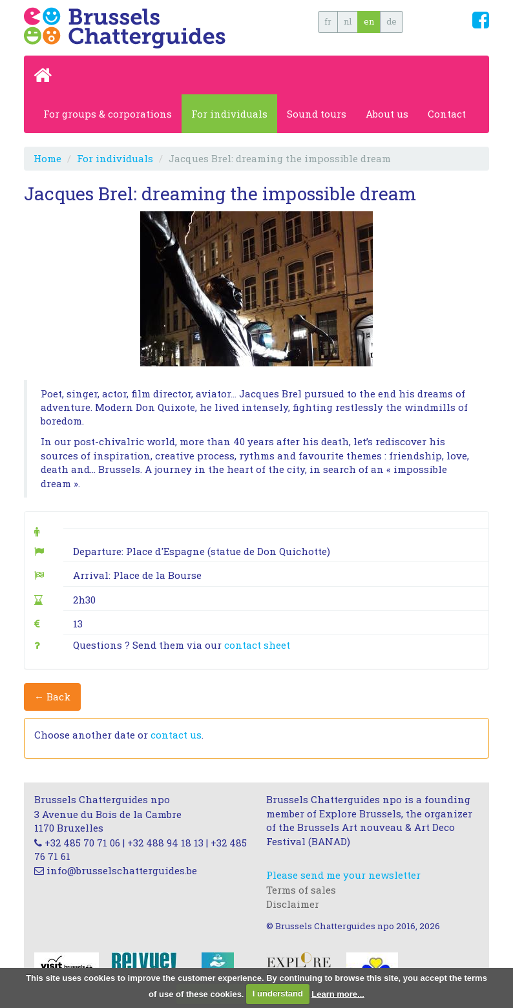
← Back (52, 696)
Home (47, 158)
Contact (447, 113)
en (369, 21)
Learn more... (337, 993)
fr (327, 21)
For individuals (229, 113)
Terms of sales (301, 889)
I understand (278, 993)
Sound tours (316, 113)
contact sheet (257, 644)
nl (347, 21)
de (391, 21)
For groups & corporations (107, 113)
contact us (176, 734)
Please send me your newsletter (343, 874)
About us (387, 113)
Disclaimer (292, 904)
